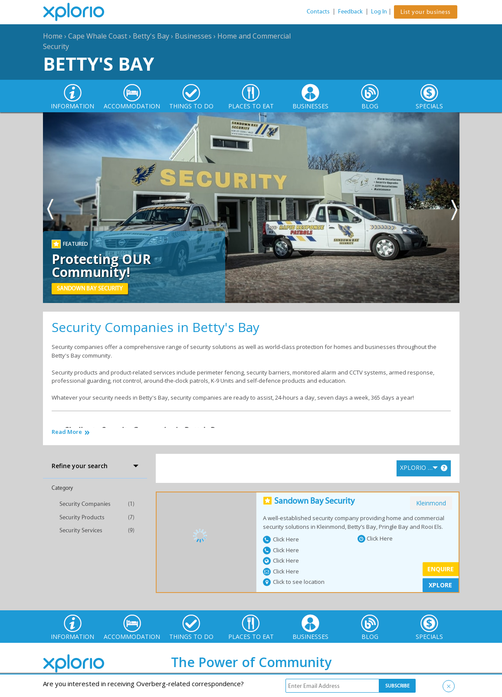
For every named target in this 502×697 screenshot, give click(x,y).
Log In (379, 11)
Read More (67, 432)
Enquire (440, 569)
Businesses (193, 36)
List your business (425, 12)
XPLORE (440, 585)
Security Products (82, 517)
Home (52, 36)
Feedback (350, 11)
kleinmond (431, 503)
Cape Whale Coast (97, 36)
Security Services (80, 530)
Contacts (318, 11)
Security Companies (85, 504)
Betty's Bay (151, 36)
